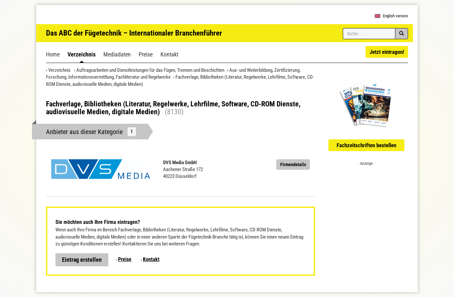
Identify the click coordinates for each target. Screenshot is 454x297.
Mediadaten (117, 54)
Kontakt (169, 54)
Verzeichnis (82, 54)
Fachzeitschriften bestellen (366, 145)
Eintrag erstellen (82, 259)
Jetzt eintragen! (387, 52)
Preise (146, 54)
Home (53, 54)
